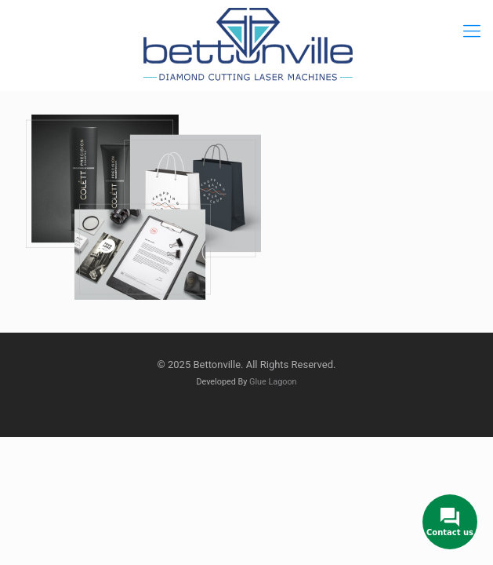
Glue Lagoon (273, 382)
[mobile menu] (472, 31)
